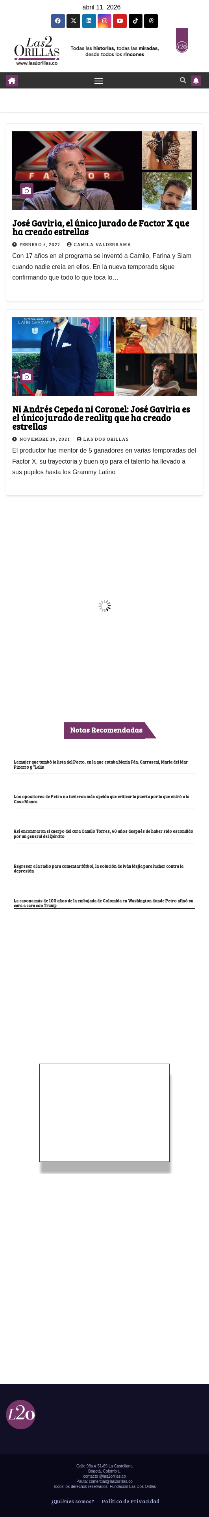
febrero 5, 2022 (40, 244)
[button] (183, 80)
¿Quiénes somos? (72, 1501)
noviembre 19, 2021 (45, 439)
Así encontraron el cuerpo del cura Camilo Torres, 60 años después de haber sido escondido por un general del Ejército (103, 833)
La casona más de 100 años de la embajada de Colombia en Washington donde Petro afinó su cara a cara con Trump (103, 903)
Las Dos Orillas (103, 439)
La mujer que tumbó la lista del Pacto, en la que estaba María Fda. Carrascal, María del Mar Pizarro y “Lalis (101, 764)
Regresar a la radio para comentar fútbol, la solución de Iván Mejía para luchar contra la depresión (98, 868)
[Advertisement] (105, 968)
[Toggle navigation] (98, 80)
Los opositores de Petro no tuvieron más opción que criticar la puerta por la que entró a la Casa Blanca (101, 799)
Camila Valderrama (99, 244)
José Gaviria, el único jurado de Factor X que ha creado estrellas (100, 227)
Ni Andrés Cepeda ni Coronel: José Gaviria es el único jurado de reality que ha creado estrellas (101, 417)
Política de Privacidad (129, 1501)
